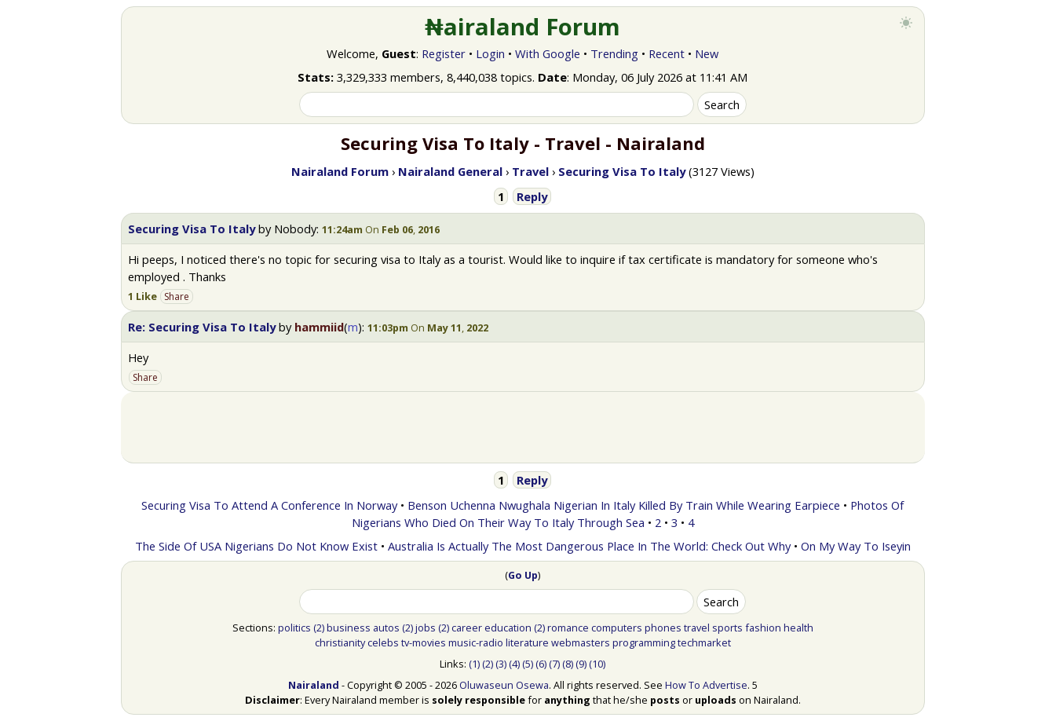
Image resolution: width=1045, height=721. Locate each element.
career (466, 627)
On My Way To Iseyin (856, 546)
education (508, 627)
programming (643, 642)
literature (527, 642)
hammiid (319, 327)
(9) (580, 664)
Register (444, 53)
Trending (614, 53)
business (349, 627)
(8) (567, 664)
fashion (763, 627)
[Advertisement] (523, 427)
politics (294, 627)
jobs (425, 627)
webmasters (580, 642)
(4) (514, 664)
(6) (540, 664)
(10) (597, 664)
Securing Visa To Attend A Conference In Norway (269, 505)
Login (490, 53)
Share (176, 296)
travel (697, 627)
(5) (527, 664)
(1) (474, 664)
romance (568, 627)
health (798, 627)
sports (727, 627)
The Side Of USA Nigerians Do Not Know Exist (256, 546)
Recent (667, 53)
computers (616, 627)
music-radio (475, 642)
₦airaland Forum (522, 26)
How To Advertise (706, 685)
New (706, 53)
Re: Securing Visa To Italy (202, 327)
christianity (340, 642)
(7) (554, 664)
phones (663, 627)
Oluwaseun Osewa (504, 685)
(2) (318, 627)
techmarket (704, 642)
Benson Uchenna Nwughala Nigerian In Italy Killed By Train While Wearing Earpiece (623, 505)
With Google (547, 53)
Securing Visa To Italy (191, 228)
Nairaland (313, 685)
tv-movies (423, 642)
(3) (500, 664)
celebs (383, 642)
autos (386, 627)
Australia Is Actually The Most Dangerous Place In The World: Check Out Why (589, 546)
